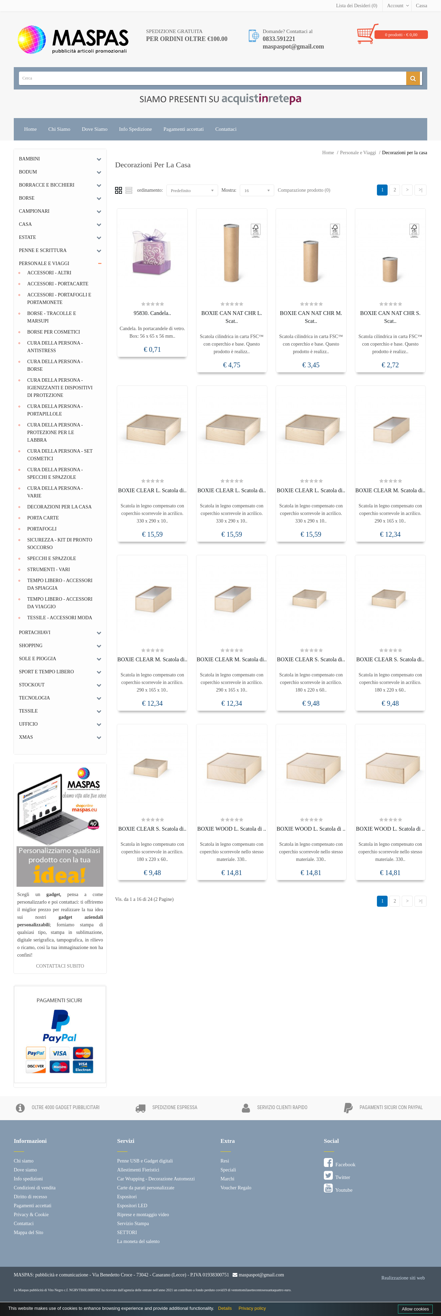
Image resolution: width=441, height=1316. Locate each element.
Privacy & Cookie (31, 1214)
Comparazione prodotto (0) (304, 190)
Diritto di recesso (30, 1196)
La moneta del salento (138, 1241)
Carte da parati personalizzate (145, 1187)
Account (395, 5)
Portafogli (42, 528)
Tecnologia (34, 698)
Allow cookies (415, 1309)
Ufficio (28, 724)
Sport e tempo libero (46, 671)
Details (225, 1308)
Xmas (26, 737)
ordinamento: (150, 190)
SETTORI (127, 1232)
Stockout (31, 684)
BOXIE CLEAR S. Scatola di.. (311, 659)
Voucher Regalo (236, 1187)
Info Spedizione (135, 129)
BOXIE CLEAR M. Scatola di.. (390, 490)
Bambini (29, 158)
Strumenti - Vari (48, 569)
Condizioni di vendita (34, 1187)
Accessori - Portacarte (58, 283)
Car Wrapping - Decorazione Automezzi (156, 1178)
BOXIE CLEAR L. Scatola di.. (152, 490)
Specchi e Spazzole (51, 558)
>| (420, 189)
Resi (224, 1161)
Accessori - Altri (49, 272)
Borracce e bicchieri (46, 185)
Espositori (127, 1196)
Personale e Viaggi (358, 152)
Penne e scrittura (42, 250)
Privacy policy (252, 1308)
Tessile (28, 711)
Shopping (30, 645)
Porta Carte (43, 517)
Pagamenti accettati (183, 129)
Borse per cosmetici (53, 332)
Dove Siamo (94, 129)
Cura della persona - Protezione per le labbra (55, 432)
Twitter (337, 1175)
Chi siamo (23, 1161)
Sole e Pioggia (37, 658)
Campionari (34, 211)
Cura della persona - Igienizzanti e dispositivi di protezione (60, 388)
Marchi (227, 1178)
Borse (26, 198)
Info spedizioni (28, 1178)
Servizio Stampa (133, 1223)
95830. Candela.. (152, 313)
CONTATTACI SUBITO (60, 966)
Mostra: (229, 190)
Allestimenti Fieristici (138, 1169)
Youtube (338, 1188)
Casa (25, 224)
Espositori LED (132, 1205)
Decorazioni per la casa (404, 152)
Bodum (28, 172)
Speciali (228, 1169)
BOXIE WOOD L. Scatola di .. (231, 829)
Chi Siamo (59, 129)
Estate (27, 237)
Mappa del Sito (28, 1232)
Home (30, 129)
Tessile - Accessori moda (59, 617)
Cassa (421, 5)
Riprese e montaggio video (143, 1214)
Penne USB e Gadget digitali (145, 1161)
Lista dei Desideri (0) (356, 5)
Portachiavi (34, 632)
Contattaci (226, 129)
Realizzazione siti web (403, 1278)
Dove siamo (25, 1169)
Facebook (340, 1162)
